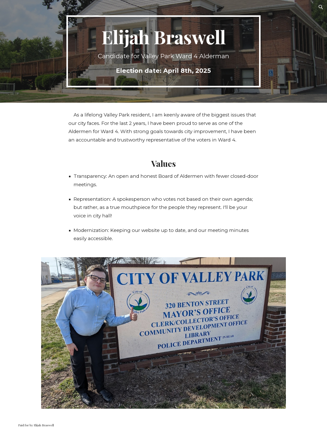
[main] (163, 51)
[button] (321, 7)
